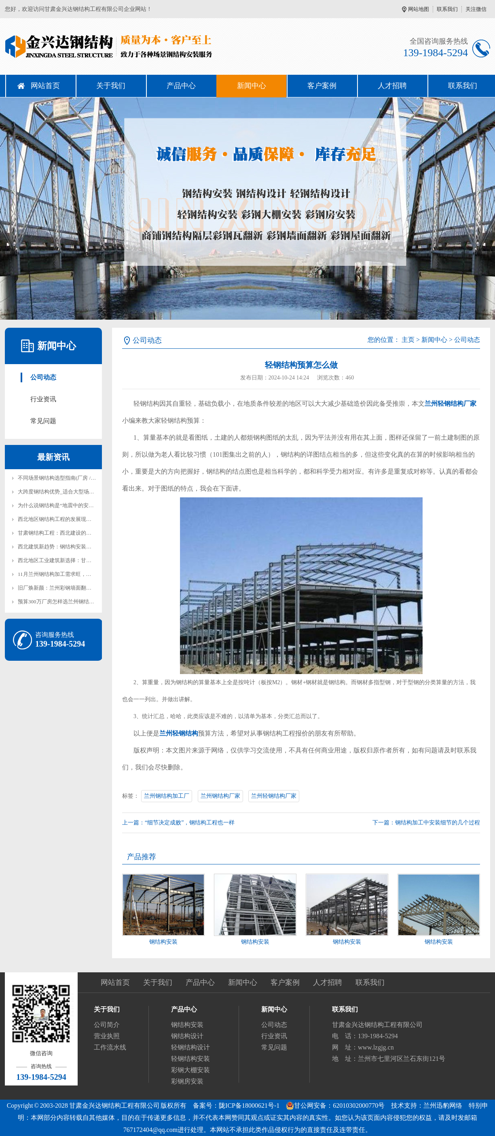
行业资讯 (43, 399)
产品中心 (181, 86)
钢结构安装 (163, 942)
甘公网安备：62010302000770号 (335, 1106)
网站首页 (45, 86)
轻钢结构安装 (190, 1058)
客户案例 (321, 86)
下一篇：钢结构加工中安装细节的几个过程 (426, 823)
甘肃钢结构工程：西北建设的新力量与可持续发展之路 (81, 533)
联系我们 (447, 9)
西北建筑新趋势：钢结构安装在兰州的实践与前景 (75, 547)
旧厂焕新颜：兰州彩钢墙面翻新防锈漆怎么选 (70, 588)
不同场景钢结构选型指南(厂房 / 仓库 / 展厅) (68, 478)
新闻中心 (251, 86)
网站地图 (418, 9)
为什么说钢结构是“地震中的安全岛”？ (62, 505)
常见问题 (43, 420)
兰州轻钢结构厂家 (273, 796)
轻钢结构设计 (190, 1047)
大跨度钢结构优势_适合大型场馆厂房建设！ (69, 492)
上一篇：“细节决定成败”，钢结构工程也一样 (178, 823)
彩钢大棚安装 (190, 1069)
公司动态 (43, 377)
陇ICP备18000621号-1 (249, 1105)
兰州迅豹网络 (442, 1105)
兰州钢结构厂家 (220, 796)
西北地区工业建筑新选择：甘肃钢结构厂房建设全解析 (81, 560)
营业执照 (107, 1036)
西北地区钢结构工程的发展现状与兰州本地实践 (73, 519)
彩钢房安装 (187, 1081)
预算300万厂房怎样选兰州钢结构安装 (61, 602)
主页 (408, 339)
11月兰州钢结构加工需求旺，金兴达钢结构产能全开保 (81, 574)
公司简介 (107, 1024)
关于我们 (110, 86)
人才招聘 (392, 86)
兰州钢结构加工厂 (166, 796)
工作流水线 (110, 1047)
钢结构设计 (187, 1036)
